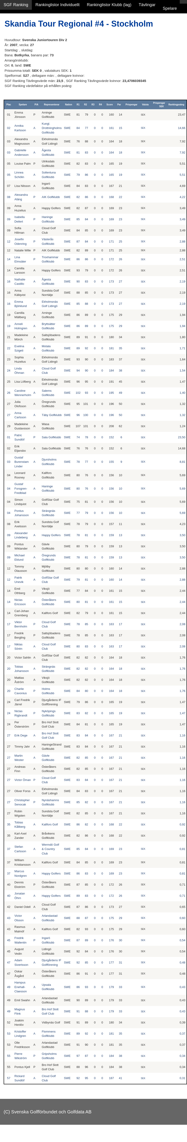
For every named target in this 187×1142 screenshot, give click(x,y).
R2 (85, 104)
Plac (8, 104)
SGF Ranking (16, 4)
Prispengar (131, 104)
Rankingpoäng (176, 104)
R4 (100, 104)
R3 (93, 104)
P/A (36, 104)
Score (109, 104)
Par (119, 104)
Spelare (170, 8)
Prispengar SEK (159, 105)
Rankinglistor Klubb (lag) (109, 4)
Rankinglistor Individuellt (57, 4)
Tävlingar (147, 4)
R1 (78, 104)
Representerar (52, 104)
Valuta (145, 104)
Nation (68, 104)
